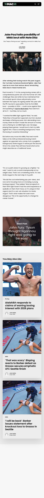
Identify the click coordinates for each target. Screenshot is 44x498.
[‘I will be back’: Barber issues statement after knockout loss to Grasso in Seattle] (22, 410)
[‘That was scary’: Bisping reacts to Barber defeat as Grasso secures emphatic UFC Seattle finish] (22, 349)
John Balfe (22, 47)
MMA (6, 356)
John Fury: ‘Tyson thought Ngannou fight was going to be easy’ (22, 231)
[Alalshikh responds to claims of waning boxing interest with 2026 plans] (22, 290)
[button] (39, 4)
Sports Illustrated (21, 109)
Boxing (7, 299)
